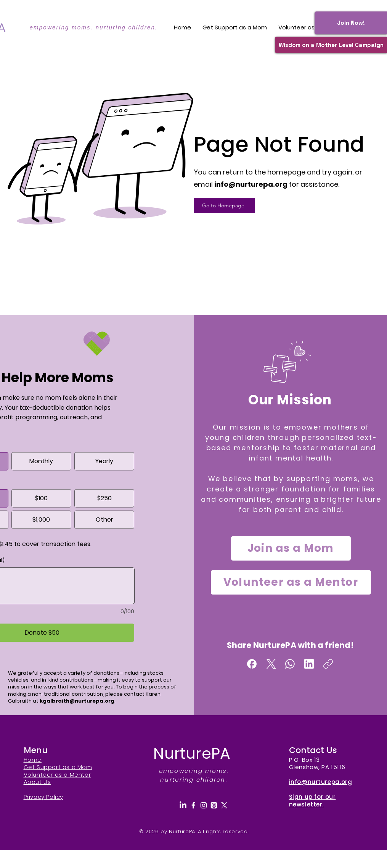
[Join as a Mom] (291, 548)
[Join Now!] (351, 22)
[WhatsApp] (290, 664)
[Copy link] (328, 664)
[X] (224, 805)
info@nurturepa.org (250, 184)
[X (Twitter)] (271, 664)
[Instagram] (203, 805)
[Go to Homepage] (224, 205)
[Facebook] (252, 664)
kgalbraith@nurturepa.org (77, 701)
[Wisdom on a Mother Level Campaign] (331, 45)
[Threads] (214, 805)
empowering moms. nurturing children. (93, 27)
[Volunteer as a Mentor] (291, 582)
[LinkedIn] (309, 664)
